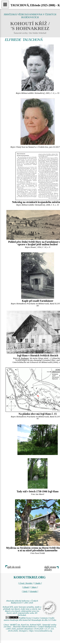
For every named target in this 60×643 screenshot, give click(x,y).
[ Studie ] (38, 583)
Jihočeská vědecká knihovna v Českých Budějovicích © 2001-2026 (22, 602)
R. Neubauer (24, 358)
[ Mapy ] (34, 587)
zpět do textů (13, 567)
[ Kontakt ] (33, 591)
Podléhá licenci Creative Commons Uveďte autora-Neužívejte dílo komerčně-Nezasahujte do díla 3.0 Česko (30, 619)
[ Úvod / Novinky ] (26, 583)
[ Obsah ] (26, 587)
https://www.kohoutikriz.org (40, 631)
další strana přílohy (50, 568)
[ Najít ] (25, 591)
